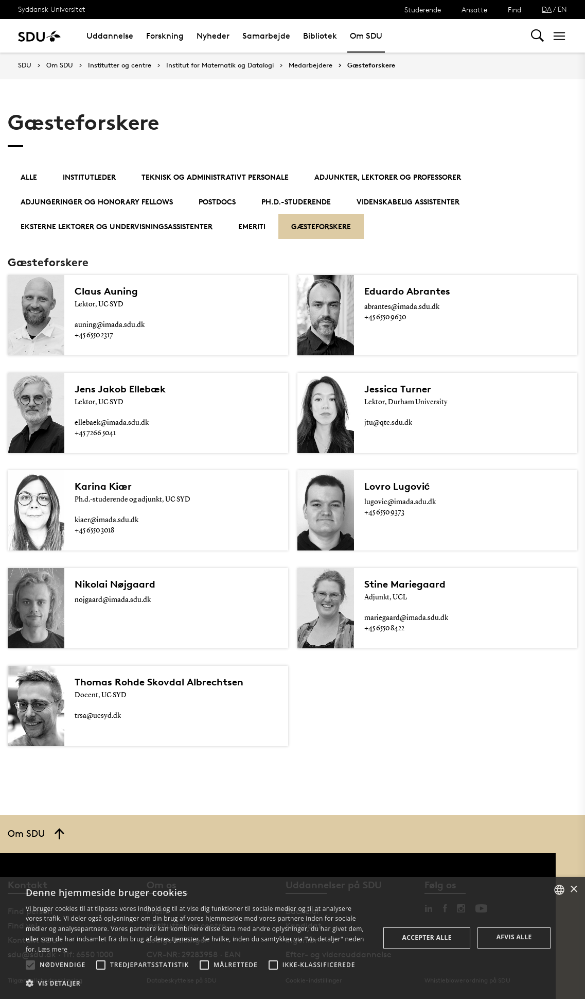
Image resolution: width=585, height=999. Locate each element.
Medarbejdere (310, 65)
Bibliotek (320, 36)
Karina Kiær (103, 486)
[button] (30, 965)
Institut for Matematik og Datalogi (220, 65)
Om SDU (366, 36)
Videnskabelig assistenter (408, 201)
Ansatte (474, 9)
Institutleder (89, 177)
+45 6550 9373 (384, 512)
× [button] (573, 889)
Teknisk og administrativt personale (215, 177)
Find (514, 9)
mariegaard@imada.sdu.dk (406, 618)
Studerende (422, 9)
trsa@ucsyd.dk (98, 715)
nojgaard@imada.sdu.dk (113, 600)
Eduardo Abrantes (407, 291)
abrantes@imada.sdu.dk (401, 307)
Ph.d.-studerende (296, 201)
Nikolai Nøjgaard (115, 584)
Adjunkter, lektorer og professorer (387, 177)
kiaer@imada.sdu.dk (106, 520)
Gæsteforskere (371, 65)
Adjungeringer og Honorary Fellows (97, 201)
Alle (29, 177)
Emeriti (251, 226)
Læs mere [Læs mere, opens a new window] (52, 949)
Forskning (165, 36)
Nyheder (213, 36)
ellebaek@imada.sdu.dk (112, 422)
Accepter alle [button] (427, 937)
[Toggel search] (537, 35)
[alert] (292, 938)
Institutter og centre (119, 65)
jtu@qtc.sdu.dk (388, 422)
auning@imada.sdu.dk (110, 325)
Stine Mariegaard (405, 584)
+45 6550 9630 (385, 317)
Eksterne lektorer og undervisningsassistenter (116, 226)
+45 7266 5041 (95, 433)
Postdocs (217, 201)
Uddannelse (109, 36)
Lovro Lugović (397, 486)
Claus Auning (106, 291)
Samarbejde (266, 36)
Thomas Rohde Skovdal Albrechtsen (159, 681)
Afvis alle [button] (514, 937)
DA (547, 9)
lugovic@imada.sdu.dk (400, 502)
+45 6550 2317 (94, 335)
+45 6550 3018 (94, 530)
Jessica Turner (397, 388)
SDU (24, 65)
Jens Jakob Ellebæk (120, 388)
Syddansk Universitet (51, 9)
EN (562, 9)
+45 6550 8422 (384, 628)
